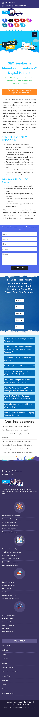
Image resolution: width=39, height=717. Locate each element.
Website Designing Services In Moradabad (16, 426)
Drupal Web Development (10, 559)
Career (4, 654)
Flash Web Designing (9, 529)
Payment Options (7, 667)
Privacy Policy (6, 676)
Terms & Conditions (8, 693)
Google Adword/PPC (9, 595)
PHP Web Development (10, 555)
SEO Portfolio (6, 646)
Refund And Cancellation (10, 672)
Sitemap (4, 663)
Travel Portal (6, 622)
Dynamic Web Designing (10, 525)
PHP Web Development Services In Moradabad (17, 453)
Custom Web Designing (9, 532)
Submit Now (19, 268)
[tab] (19, 340)
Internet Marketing (8, 585)
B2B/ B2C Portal (7, 618)
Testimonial (5, 680)
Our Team (5, 689)
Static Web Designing (9, 522)
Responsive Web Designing (10, 519)
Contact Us (5, 659)
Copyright (9, 702)
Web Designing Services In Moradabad (15, 430)
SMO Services (6, 592)
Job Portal (5, 628)
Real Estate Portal (8, 625)
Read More (19, 300)
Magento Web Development (11, 549)
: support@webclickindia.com (14, 6)
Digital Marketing (8, 582)
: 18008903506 (8, 3)
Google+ (32, 708)
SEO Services (6, 589)
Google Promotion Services (11, 598)
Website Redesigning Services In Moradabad (16, 441)
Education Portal (7, 632)
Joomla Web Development (10, 562)
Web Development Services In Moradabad (16, 449)
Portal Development (8, 615)
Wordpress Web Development (11, 552)
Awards (4, 685)
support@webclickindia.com (13, 471)
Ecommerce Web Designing (11, 516)
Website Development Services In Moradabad (17, 445)
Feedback (5, 650)
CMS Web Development (10, 565)
